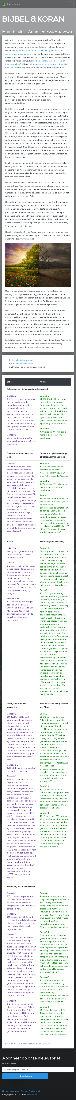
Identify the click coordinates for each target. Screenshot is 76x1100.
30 (41, 498)
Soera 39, (44, 932)
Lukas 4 (10, 562)
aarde (30, 53)
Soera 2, (44, 495)
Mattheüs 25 (13, 598)
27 (8, 896)
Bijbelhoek (11, 4)
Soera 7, (44, 590)
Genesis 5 (11, 1000)
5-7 (9, 399)
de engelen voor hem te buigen (48, 64)
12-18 (43, 593)
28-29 (43, 399)
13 (41, 816)
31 (8, 437)
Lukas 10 (11, 548)
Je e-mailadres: (9, 1063)
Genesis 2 (11, 395)
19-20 (10, 716)
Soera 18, (44, 548)
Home (5, 1091)
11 (41, 466)
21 (41, 1010)
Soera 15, (44, 395)
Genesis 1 (11, 434)
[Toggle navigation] (70, 4)
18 (8, 551)
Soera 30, (44, 786)
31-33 (43, 716)
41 (8, 601)
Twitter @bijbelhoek (30, 1091)
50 (41, 551)
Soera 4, (44, 893)
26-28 (10, 466)
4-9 (9, 779)
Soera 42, (44, 463)
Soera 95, (44, 428)
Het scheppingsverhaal (22, 360)
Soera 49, (44, 812)
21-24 (10, 937)
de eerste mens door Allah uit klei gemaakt (36, 50)
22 (41, 789)
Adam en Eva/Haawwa (22, 363)
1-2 (9, 565)
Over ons (14, 1091)
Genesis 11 (12, 764)
